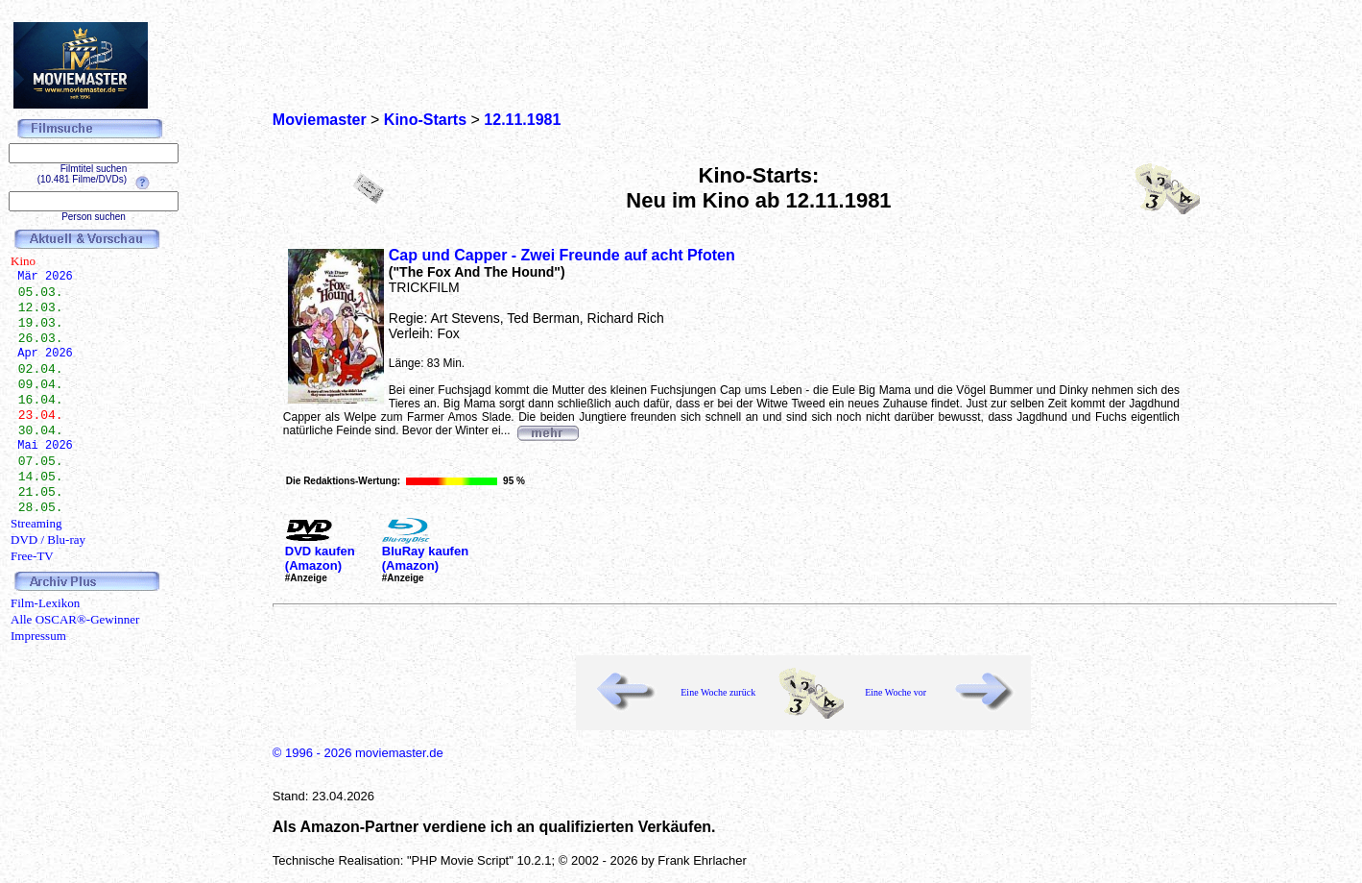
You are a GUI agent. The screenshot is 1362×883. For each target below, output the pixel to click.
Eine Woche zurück (718, 692)
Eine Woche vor (895, 692)
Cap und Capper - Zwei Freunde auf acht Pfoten (562, 255)
